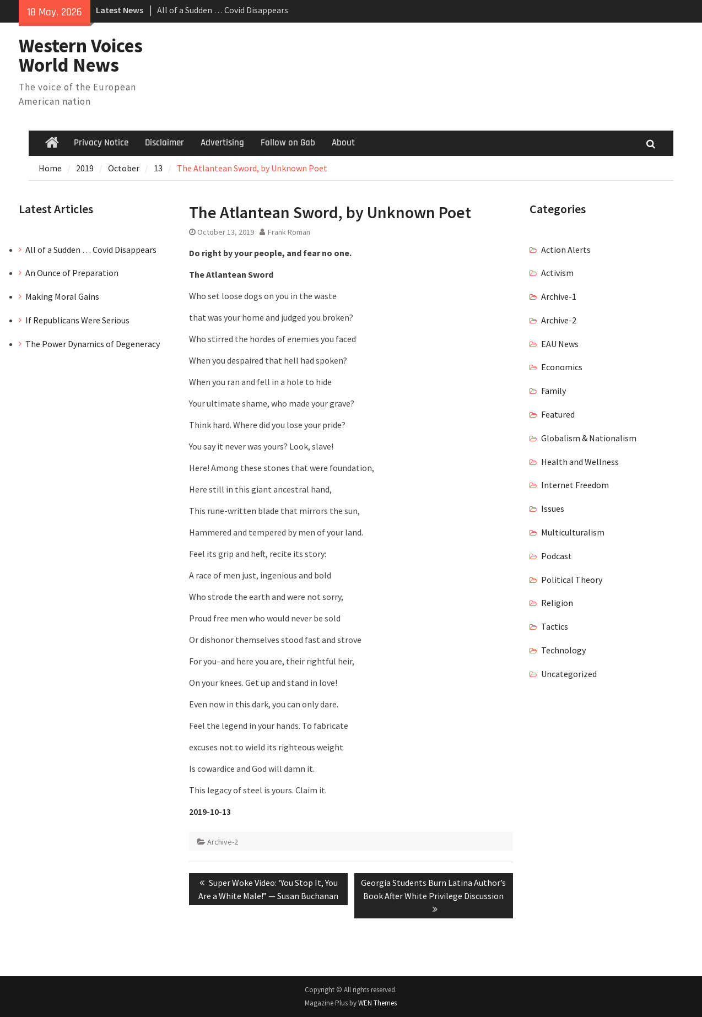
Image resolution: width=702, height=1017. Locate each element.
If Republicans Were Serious (77, 320)
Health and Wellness (580, 461)
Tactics (554, 626)
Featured (558, 414)
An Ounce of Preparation (71, 272)
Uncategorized (569, 673)
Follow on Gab (288, 143)
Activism (557, 272)
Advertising (222, 143)
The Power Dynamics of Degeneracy (92, 343)
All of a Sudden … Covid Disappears (222, 9)
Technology (563, 650)
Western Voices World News (81, 55)
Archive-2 (222, 842)
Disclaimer (164, 143)
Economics (561, 366)
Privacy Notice (101, 143)
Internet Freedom (575, 484)
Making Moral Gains (62, 296)
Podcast (556, 555)
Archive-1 (558, 296)
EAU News (560, 343)
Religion (557, 602)
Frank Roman (289, 232)
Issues (552, 508)
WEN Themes (377, 1003)
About (343, 143)
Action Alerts (566, 249)
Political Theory (571, 579)
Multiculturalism (572, 532)
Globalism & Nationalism (588, 437)
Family (553, 390)
